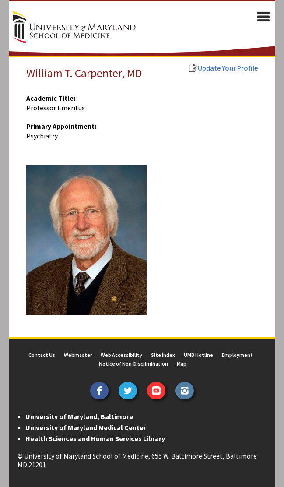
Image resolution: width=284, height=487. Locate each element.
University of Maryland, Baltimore (79, 416)
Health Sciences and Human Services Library (95, 438)
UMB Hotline (198, 355)
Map (181, 363)
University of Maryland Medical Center (85, 427)
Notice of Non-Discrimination (133, 363)
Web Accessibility (121, 355)
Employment (237, 355)
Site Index (163, 355)
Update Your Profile (228, 68)
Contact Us (41, 355)
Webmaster (78, 355)
